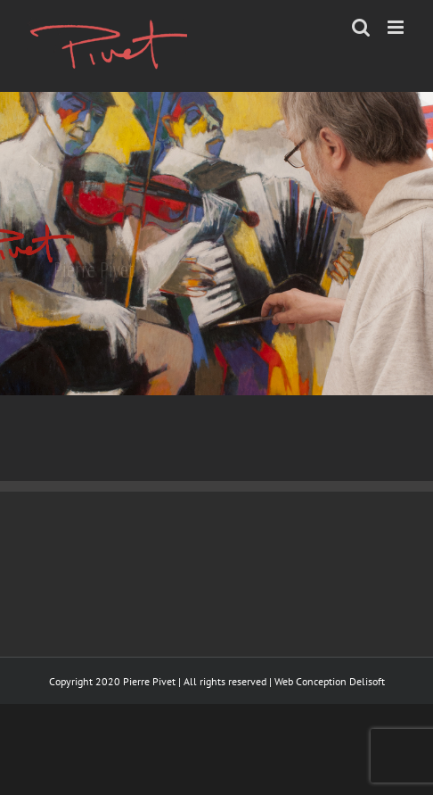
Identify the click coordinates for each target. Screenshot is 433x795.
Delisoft (367, 681)
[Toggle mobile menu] (397, 27)
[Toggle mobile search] (361, 27)
